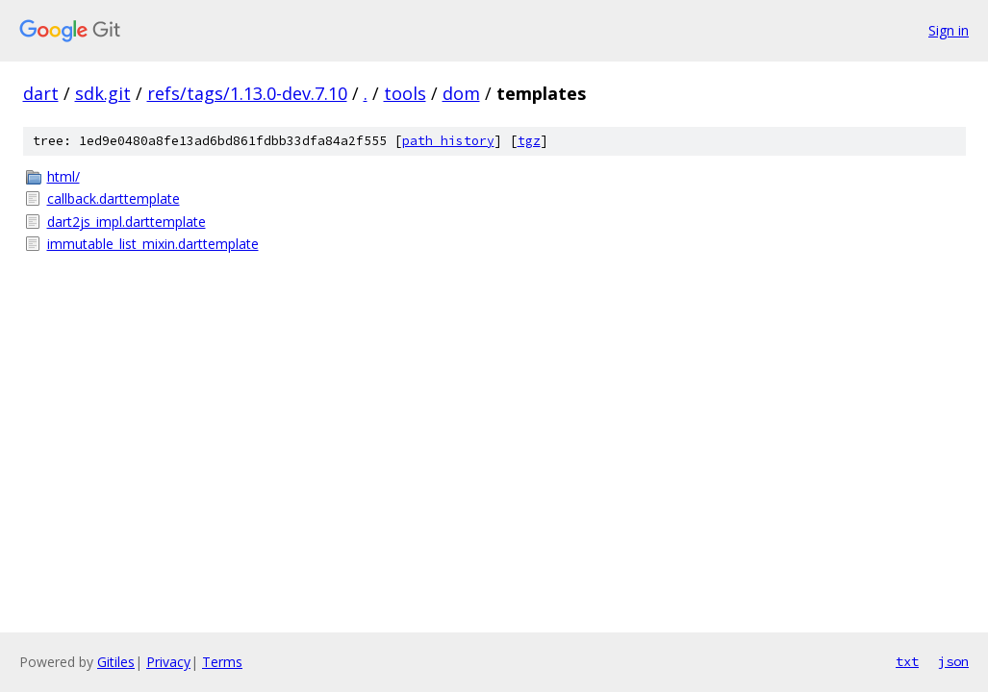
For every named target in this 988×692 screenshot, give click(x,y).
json (953, 661)
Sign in (948, 30)
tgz (529, 141)
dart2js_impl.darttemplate (126, 221)
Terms (222, 662)
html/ (63, 176)
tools (405, 93)
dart (41, 93)
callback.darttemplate (113, 198)
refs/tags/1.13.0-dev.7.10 (247, 93)
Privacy (168, 662)
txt (907, 661)
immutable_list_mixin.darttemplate (153, 244)
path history (448, 141)
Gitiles (116, 662)
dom (461, 93)
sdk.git (103, 93)
